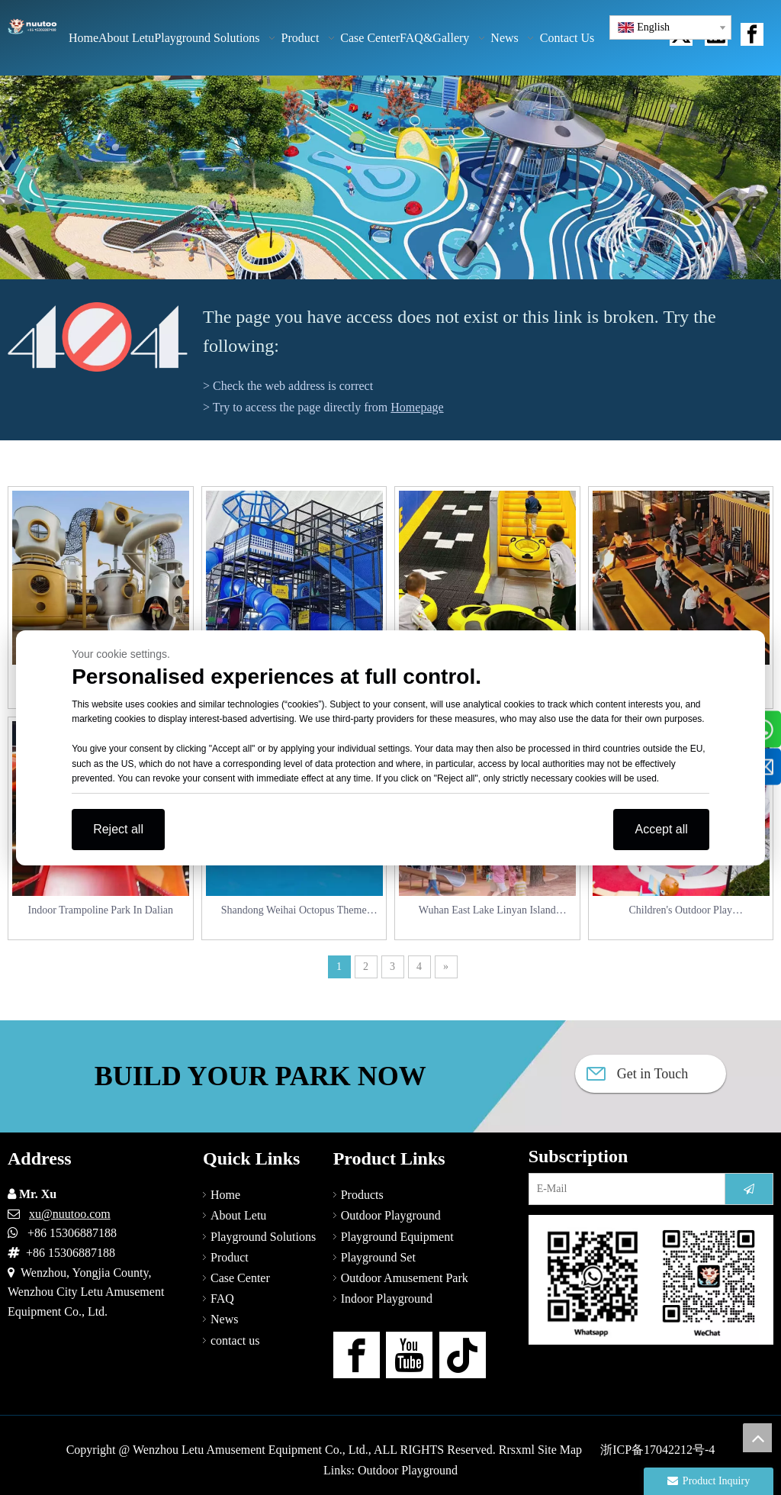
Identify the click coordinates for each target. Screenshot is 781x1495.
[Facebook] (356, 1355)
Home (225, 1194)
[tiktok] (462, 1355)
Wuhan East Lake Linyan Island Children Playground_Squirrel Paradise (487, 911)
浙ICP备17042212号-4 (657, 1449)
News (224, 1319)
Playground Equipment (397, 1236)
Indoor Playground (386, 1298)
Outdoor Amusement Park (404, 1277)
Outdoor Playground (391, 1215)
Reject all (118, 829)
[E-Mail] (623, 1189)
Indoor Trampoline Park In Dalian (100, 910)
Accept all (661, 829)
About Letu (238, 1215)
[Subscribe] (749, 1189)
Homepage (416, 407)
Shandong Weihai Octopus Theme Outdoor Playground (294, 911)
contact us (235, 1340)
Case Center (240, 1277)
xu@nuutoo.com (70, 1213)
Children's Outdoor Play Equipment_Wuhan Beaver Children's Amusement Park (680, 911)
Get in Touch (637, 1073)
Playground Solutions (263, 1236)
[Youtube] (409, 1355)
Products (362, 1194)
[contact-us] (651, 1280)
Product (230, 1257)
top (757, 1437)
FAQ (222, 1298)
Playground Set (378, 1257)
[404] (98, 337)
